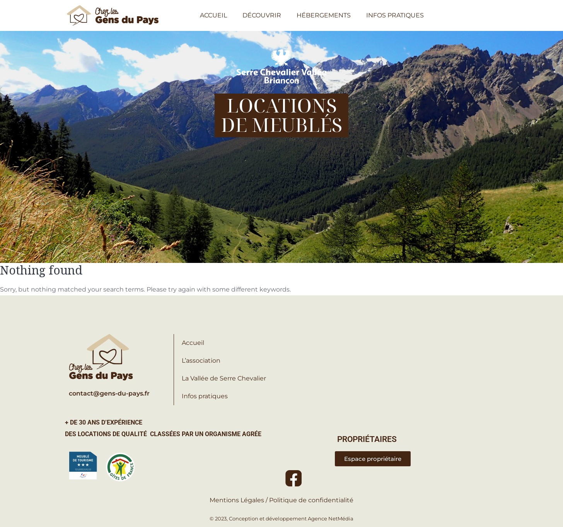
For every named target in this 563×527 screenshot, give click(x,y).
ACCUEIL (213, 15)
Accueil (193, 342)
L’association (201, 360)
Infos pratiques (205, 396)
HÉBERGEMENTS (324, 15)
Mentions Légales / (239, 500)
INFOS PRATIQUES (395, 15)
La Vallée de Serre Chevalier (224, 378)
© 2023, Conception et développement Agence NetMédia (281, 518)
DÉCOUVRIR (261, 15)
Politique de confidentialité (311, 500)
